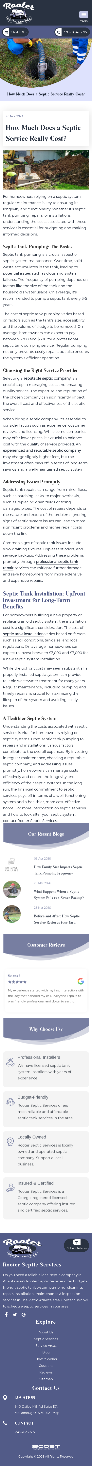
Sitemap (46, 1379)
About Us (46, 1332)
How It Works (46, 1359)
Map (55, 1413)
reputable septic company (47, 379)
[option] (46, 978)
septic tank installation (23, 634)
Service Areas (46, 1346)
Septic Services (46, 1339)
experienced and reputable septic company (42, 451)
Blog (46, 1352)
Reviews (46, 1372)
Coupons (46, 1366)
